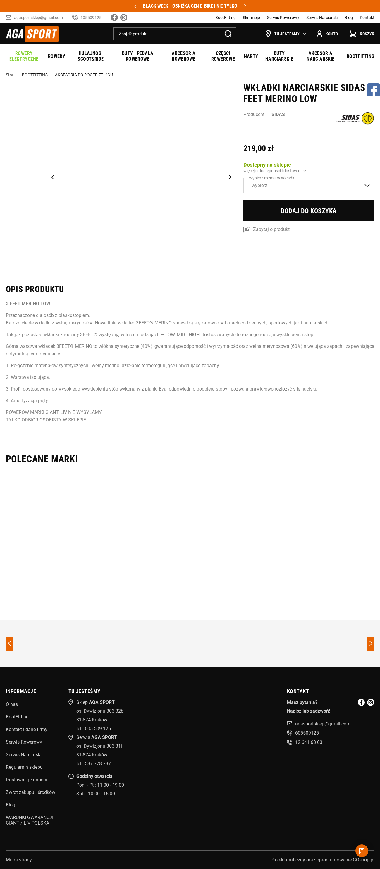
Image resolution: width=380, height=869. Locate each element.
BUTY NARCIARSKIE (279, 56)
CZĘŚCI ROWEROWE (223, 56)
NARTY (251, 56)
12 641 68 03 (308, 742)
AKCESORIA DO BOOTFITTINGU (84, 74)
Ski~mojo (251, 17)
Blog (349, 17)
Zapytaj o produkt (271, 229)
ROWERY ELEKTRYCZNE (23, 56)
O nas (12, 704)
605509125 (91, 17)
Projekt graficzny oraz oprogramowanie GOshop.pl (322, 860)
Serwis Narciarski (322, 17)
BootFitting (225, 17)
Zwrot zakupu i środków (30, 792)
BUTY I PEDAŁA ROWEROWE (137, 56)
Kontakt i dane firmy (26, 729)
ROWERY (56, 56)
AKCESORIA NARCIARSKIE (320, 56)
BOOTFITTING (360, 56)
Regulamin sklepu (24, 767)
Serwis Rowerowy (283, 17)
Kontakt (367, 17)
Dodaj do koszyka (309, 211)
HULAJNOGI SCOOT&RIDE (91, 56)
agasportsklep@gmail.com (38, 17)
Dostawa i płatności (26, 779)
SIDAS (278, 114)
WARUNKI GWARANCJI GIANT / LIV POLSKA (29, 820)
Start (10, 74)
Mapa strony (19, 860)
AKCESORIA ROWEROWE (184, 56)
